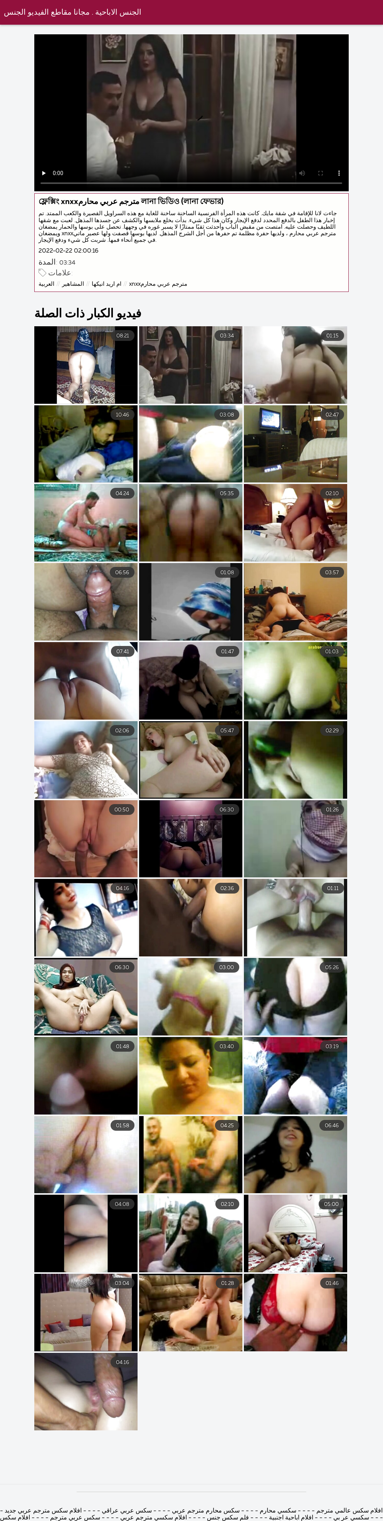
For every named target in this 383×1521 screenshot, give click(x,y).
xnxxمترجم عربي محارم (158, 284)
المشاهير (73, 284)
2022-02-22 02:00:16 (68, 251)
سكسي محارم (277, 1511)
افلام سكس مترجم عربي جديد (42, 1511)
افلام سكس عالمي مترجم (349, 1511)
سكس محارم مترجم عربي (205, 1511)
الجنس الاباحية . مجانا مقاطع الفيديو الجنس (72, 12)
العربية (46, 284)
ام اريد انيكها (106, 284)
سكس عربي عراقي (127, 1511)
